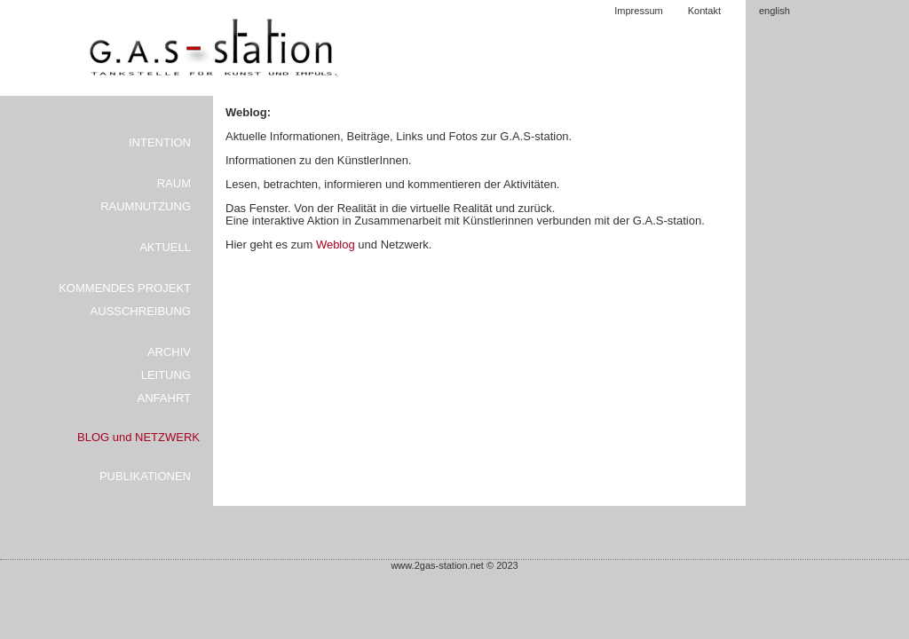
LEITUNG (166, 375)
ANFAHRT (164, 398)
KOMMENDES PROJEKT (125, 288)
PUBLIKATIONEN (145, 476)
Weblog (337, 244)
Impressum (638, 10)
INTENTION (160, 142)
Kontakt (704, 10)
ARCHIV (169, 352)
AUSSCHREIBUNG (141, 311)
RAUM (174, 183)
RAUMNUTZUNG (145, 206)
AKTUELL (165, 247)
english (774, 10)
